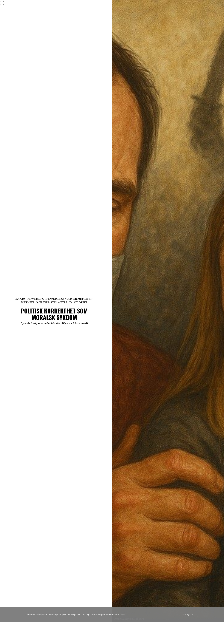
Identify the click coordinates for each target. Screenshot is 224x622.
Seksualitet (58, 302)
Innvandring (35, 298)
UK (70, 302)
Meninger (27, 302)
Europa (20, 298)
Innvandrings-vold (58, 298)
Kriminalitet (82, 298)
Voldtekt (81, 302)
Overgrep (42, 302)
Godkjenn (188, 614)
